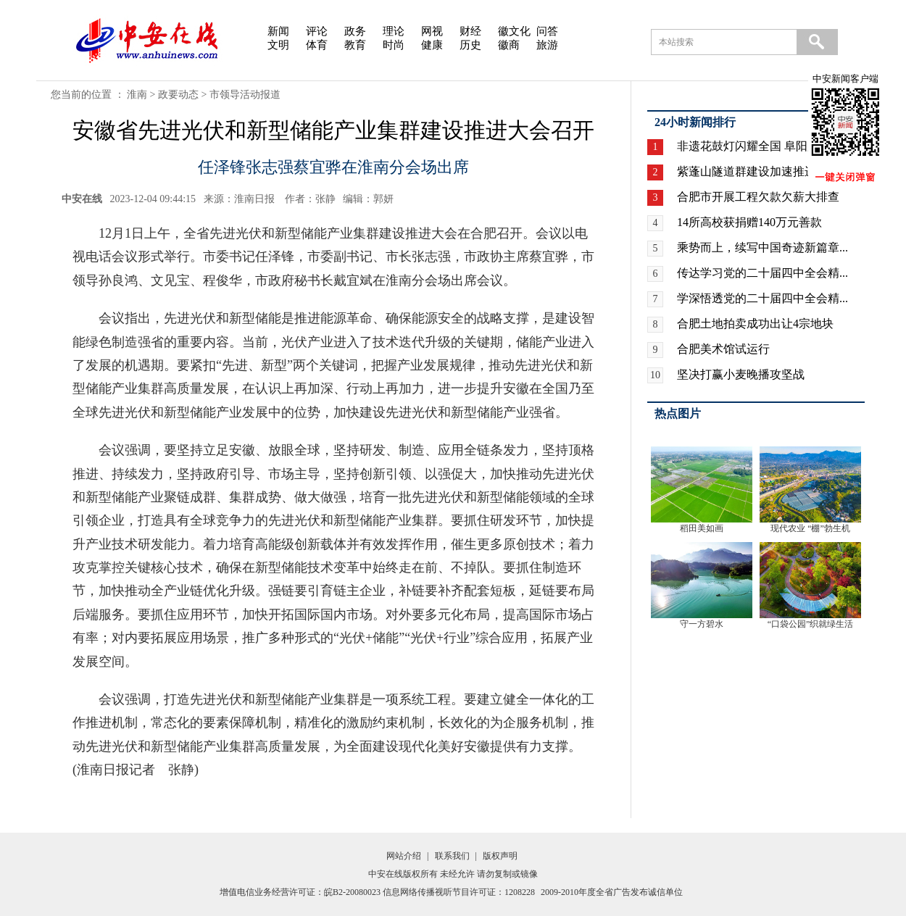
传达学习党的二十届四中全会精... (762, 273)
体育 (317, 45)
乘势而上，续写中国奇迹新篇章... (762, 247)
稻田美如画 (701, 528)
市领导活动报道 (244, 94)
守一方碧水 (701, 624)
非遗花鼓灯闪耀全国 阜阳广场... (758, 146)
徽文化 (514, 31)
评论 (317, 31)
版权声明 (500, 856)
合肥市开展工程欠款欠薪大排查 (758, 197)
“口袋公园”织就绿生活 (811, 624)
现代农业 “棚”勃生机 (810, 528)
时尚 (393, 45)
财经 (470, 31)
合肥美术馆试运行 (723, 349)
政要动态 (178, 94)
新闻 (278, 31)
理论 (393, 31)
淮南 (137, 94)
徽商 (509, 45)
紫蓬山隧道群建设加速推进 (746, 171)
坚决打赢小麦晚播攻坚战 (741, 374)
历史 (470, 45)
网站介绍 (403, 856)
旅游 (547, 45)
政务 (355, 31)
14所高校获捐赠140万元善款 (749, 222)
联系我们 (452, 856)
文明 (278, 45)
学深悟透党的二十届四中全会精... (762, 298)
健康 (432, 45)
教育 (355, 45)
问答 (547, 31)
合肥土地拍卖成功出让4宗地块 (755, 323)
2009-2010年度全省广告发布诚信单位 (612, 892)
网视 (432, 31)
